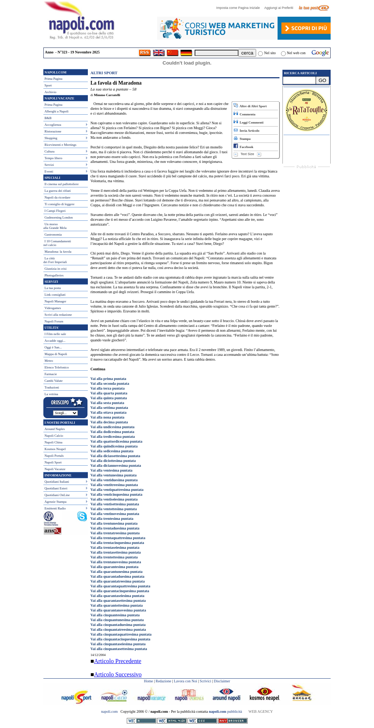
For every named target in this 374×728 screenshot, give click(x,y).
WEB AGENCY (260, 711)
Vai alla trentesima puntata (111, 519)
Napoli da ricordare (57, 197)
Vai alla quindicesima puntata (114, 446)
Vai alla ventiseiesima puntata (114, 499)
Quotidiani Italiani (56, 481)
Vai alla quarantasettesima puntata (118, 601)
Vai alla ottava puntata (108, 412)
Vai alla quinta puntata (108, 398)
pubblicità (225, 711)
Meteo (48, 361)
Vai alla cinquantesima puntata (115, 615)
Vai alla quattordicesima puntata (116, 441)
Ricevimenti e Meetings (60, 145)
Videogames (52, 308)
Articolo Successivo (118, 674)
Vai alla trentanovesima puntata (115, 562)
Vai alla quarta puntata (108, 393)
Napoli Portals (54, 456)
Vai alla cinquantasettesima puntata (118, 649)
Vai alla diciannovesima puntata (115, 465)
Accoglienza (52, 125)
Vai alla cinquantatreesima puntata (118, 629)
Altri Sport (104, 72)
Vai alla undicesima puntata (112, 427)
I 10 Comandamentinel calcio (57, 243)
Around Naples (54, 429)
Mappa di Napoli (55, 354)
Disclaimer (222, 681)
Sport (48, 85)
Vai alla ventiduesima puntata (114, 480)
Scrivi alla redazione (58, 315)
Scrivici (205, 681)
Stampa (242, 139)
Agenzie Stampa (55, 502)
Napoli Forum (53, 321)
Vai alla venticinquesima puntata (116, 494)
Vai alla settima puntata (109, 408)
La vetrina (51, 394)
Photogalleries (54, 275)
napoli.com (110, 711)
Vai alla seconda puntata (109, 383)
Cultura (49, 151)
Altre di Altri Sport (250, 106)
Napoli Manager (55, 301)
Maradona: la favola (57, 251)
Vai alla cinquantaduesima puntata (118, 625)
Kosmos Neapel (55, 449)
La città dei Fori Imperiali (55, 260)
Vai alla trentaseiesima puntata (114, 547)
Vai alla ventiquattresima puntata (116, 490)
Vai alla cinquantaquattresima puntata (121, 634)
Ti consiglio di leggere (59, 204)
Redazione (163, 681)
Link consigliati (55, 294)
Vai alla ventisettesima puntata (114, 504)
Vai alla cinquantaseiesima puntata (118, 644)
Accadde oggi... (54, 340)
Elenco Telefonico (56, 367)
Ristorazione (53, 131)
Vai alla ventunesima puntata (113, 475)
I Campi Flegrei (55, 211)
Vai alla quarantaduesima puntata (117, 576)
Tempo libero (53, 158)
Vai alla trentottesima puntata (114, 557)
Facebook (244, 147)
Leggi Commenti (249, 122)
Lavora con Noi (185, 681)
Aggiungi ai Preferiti (280, 8)
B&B (48, 118)
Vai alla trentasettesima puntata (115, 552)
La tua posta (52, 288)
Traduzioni (51, 387)
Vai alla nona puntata (107, 417)
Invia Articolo (246, 130)
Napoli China (53, 442)
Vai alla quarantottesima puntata (116, 605)
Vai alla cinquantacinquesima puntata (120, 639)
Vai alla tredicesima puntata (112, 436)
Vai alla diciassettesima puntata (115, 456)
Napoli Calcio (53, 435)
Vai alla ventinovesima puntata (114, 514)
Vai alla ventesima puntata (111, 470)
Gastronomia (53, 234)
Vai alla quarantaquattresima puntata (120, 586)
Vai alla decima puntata (109, 422)
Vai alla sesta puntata (107, 403)
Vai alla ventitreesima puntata (114, 485)
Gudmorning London (58, 217)
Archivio (50, 92)
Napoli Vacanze (55, 469)
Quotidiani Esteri (55, 488)
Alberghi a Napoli (56, 111)
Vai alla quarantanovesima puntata (118, 610)
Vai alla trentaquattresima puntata (117, 538)
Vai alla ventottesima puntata (113, 509)
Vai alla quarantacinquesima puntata (119, 591)
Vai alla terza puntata (107, 388)
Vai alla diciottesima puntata (113, 461)
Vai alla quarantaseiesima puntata (117, 596)
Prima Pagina (53, 79)
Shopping (50, 138)
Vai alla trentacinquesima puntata (117, 543)
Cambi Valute (53, 381)
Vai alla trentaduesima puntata (114, 528)
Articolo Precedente (118, 661)
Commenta (244, 114)
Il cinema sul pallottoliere (61, 184)
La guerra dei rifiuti (57, 191)
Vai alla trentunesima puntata (114, 523)
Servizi (49, 165)
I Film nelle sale (55, 334)
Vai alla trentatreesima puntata (115, 533)
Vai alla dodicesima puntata (112, 432)
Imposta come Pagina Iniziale (240, 8)
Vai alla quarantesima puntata (114, 567)
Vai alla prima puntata (108, 379)
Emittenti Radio (55, 508)
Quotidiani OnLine (57, 495)
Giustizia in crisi (55, 268)
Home (148, 681)
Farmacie (50, 374)
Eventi (48, 171)
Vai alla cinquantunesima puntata (117, 620)
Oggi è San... (53, 347)
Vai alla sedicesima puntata (111, 451)
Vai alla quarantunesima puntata (116, 572)
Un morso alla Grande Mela (54, 226)
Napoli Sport (53, 462)
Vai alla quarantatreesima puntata (117, 581)
